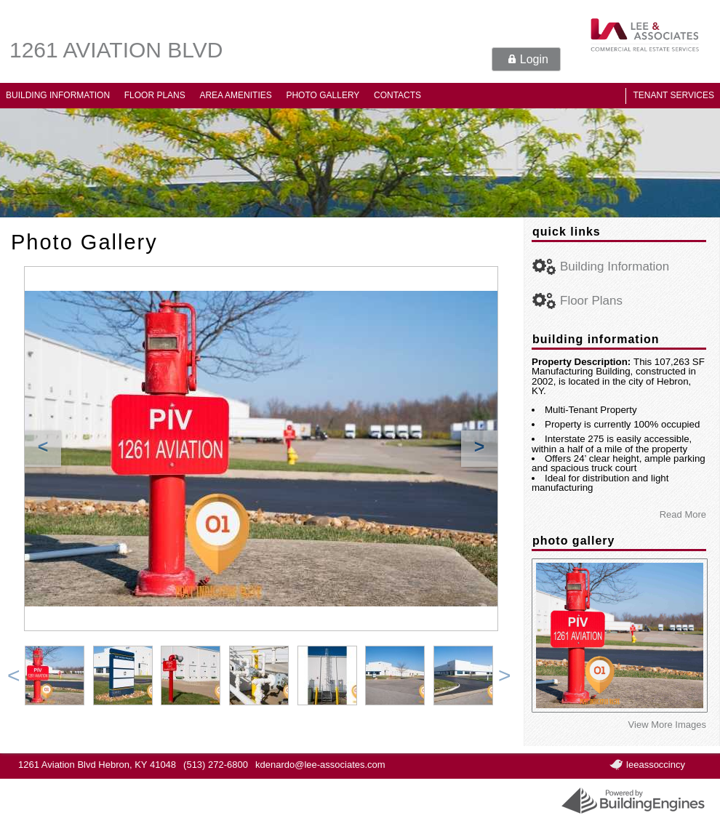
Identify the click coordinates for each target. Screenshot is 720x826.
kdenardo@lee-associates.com (320, 764)
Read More (683, 514)
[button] (526, 59)
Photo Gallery (322, 95)
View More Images (667, 724)
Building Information (58, 95)
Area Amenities (235, 95)
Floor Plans (154, 95)
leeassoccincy (655, 764)
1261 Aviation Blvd (116, 50)
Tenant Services (673, 95)
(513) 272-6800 (215, 764)
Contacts (397, 95)
